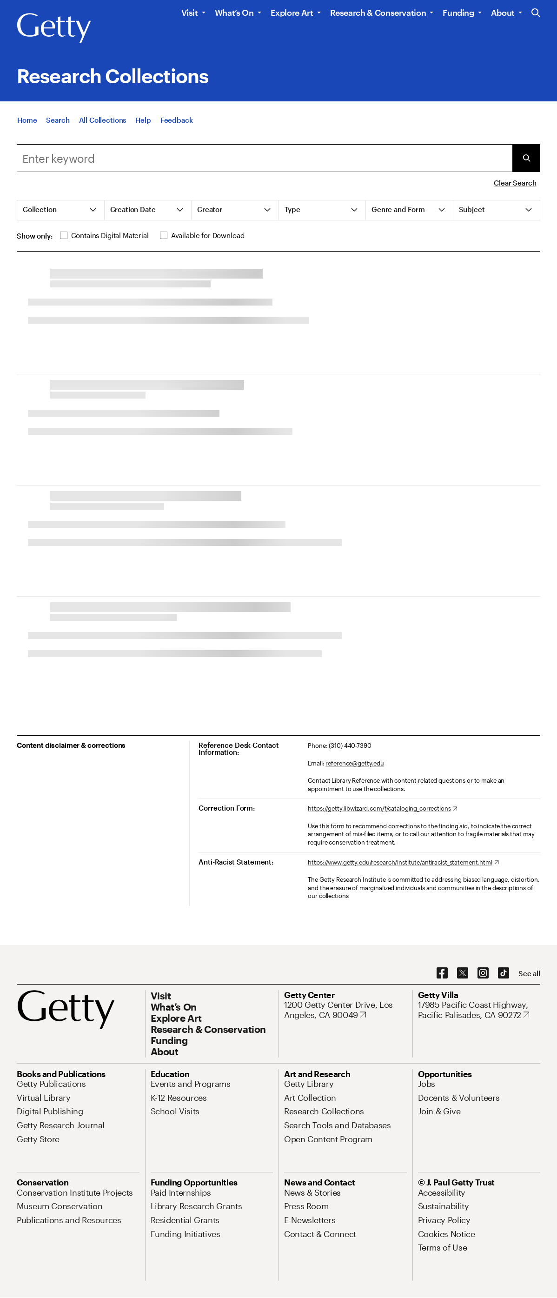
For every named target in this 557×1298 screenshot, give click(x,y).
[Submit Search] (526, 158)
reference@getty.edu (354, 763)
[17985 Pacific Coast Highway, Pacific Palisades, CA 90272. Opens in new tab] (479, 1010)
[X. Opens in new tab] (462, 973)
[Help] (143, 120)
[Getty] (54, 28)
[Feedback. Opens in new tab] (176, 120)
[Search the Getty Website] (535, 13)
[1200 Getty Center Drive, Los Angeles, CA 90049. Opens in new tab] (345, 1010)
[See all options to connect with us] (529, 973)
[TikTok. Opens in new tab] (503, 973)
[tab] (61, 210)
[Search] (57, 120)
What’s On (234, 12)
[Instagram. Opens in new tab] (483, 973)
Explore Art (292, 12)
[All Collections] (102, 120)
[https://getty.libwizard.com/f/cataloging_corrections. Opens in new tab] (382, 809)
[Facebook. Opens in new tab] (442, 973)
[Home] (27, 120)
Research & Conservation (378, 12)
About (503, 12)
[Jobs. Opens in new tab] (427, 1083)
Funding (458, 12)
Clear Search (515, 183)
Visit (189, 12)
